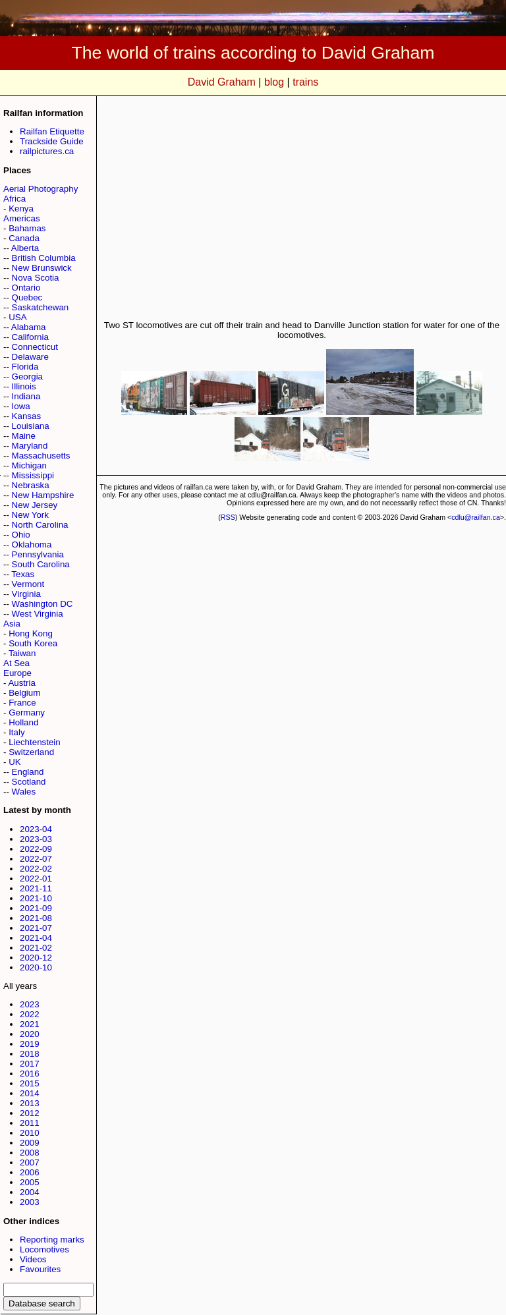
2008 (30, 1153)
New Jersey (35, 505)
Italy (16, 732)
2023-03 (36, 839)
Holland (23, 722)
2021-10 (36, 898)
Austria (21, 683)
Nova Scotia (35, 278)
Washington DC (42, 604)
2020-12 (36, 958)
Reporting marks (52, 1240)
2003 (30, 1202)
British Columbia (44, 258)
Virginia (26, 594)
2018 (30, 1054)
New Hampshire (43, 495)
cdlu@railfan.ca (475, 517)
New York (30, 515)
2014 (30, 1093)
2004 (30, 1192)
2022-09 (36, 849)
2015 (30, 1083)
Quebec (27, 297)
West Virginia (37, 614)
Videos (33, 1259)
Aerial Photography (40, 189)
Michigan (29, 465)
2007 (30, 1162)
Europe (17, 673)
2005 (30, 1182)
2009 (30, 1143)
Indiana (26, 396)
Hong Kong (31, 633)
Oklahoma (32, 544)
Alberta (25, 248)
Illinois (24, 386)
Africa (14, 199)
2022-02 (36, 869)
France (22, 703)
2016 (30, 1073)
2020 (30, 1034)
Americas (21, 218)
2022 (30, 1014)
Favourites (40, 1269)
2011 (30, 1123)
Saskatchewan (40, 307)
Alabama (28, 327)
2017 (30, 1064)
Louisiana (30, 426)
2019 (30, 1044)
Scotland (29, 782)
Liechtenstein (35, 742)
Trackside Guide (52, 141)
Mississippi (33, 475)
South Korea (33, 643)
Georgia (27, 376)
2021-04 (36, 938)
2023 (30, 1004)
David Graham (222, 82)
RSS (228, 517)
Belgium (24, 693)
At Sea (16, 663)
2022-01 (36, 878)
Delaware (30, 357)
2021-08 (36, 918)
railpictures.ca (47, 151)
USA (17, 317)
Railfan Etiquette (52, 131)
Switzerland (31, 752)
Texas (22, 574)
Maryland (30, 446)
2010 (30, 1133)
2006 (30, 1172)
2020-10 (36, 967)
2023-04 (36, 829)
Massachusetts (41, 456)
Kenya (21, 208)
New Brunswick (42, 268)
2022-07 (36, 859)
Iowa (21, 406)
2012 (30, 1113)
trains (305, 82)
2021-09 (36, 908)
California (30, 337)
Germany (27, 712)
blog (274, 82)
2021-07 (36, 928)
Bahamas (27, 228)
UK (15, 762)
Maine (24, 436)
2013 (30, 1103)
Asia (11, 624)
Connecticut (35, 347)
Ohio (21, 535)
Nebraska (30, 485)
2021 (30, 1024)
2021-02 (36, 948)
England (28, 772)
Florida (25, 367)
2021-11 (36, 888)
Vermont (28, 584)
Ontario (26, 288)
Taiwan (22, 653)
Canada (24, 238)
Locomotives (44, 1249)
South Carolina (41, 564)
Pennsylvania (38, 554)
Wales (24, 792)
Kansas (26, 416)
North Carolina (40, 525)
